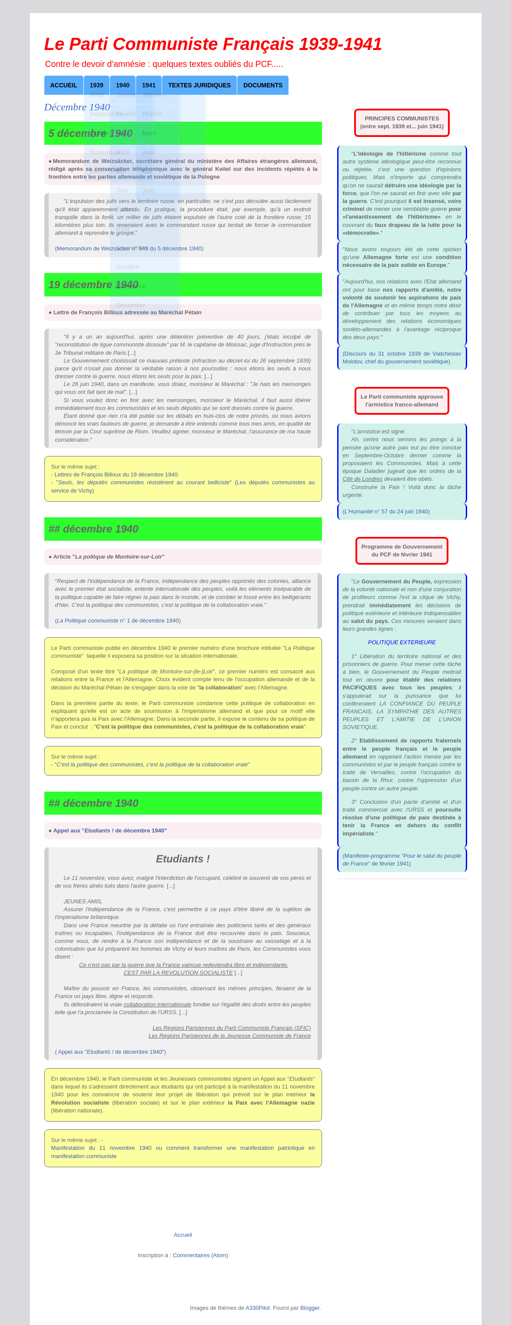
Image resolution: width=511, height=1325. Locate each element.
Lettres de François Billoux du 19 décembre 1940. (116, 474)
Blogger (309, 1308)
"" (151, 764)
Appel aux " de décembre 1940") (112, 1052)
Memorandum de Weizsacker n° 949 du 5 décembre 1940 (129, 248)
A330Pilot (258, 1308)
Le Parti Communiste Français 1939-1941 (213, 43)
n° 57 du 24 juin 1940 (386, 511)
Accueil (63, 85)
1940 (122, 85)
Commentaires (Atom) (200, 1255)
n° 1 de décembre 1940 (118, 620)
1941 (149, 85)
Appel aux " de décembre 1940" (110, 830)
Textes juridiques (199, 85)
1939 (96, 85)
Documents (262, 85)
